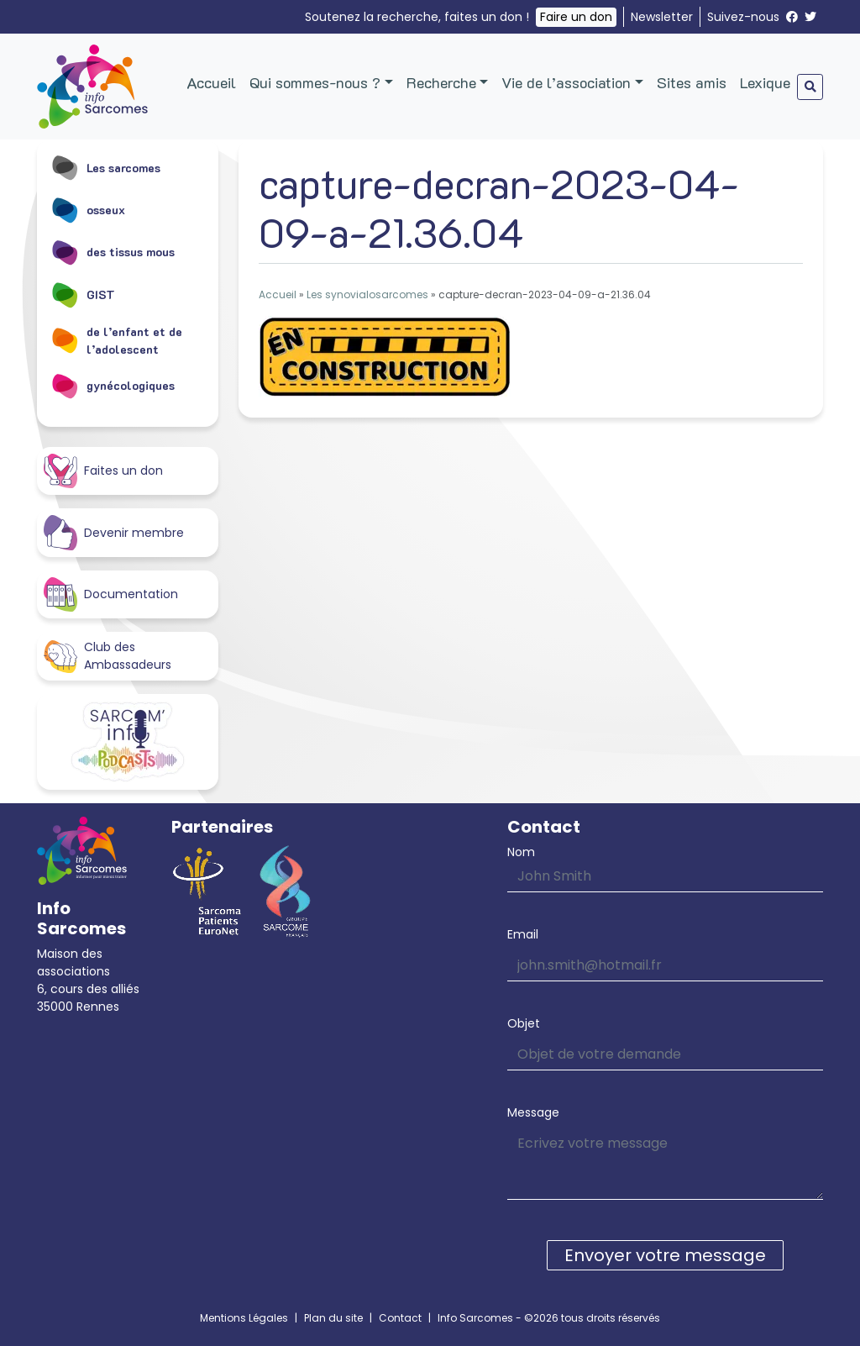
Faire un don (576, 16)
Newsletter (662, 16)
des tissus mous (112, 252)
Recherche (441, 82)
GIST (82, 294)
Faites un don (103, 471)
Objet (523, 1023)
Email (522, 934)
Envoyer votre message (665, 1255)
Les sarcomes (105, 167)
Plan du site (333, 1318)
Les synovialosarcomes (367, 294)
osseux (87, 209)
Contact (400, 1318)
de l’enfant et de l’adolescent (116, 340)
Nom (521, 852)
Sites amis (691, 82)
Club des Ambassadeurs (107, 656)
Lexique (765, 82)
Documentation (111, 594)
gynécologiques (112, 385)
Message (533, 1112)
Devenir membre (114, 532)
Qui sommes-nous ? (314, 82)
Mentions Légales (244, 1318)
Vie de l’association (566, 82)
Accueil (211, 82)
